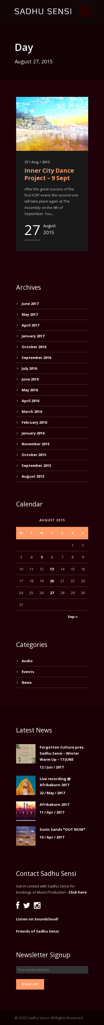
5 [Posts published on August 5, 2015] (42, 557)
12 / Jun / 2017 (52, 767)
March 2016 (32, 411)
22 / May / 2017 (52, 792)
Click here (78, 892)
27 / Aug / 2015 (37, 161)
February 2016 (34, 422)
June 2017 (30, 303)
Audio (27, 660)
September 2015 (36, 465)
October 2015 (34, 454)
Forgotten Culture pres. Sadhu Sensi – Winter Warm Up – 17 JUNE (62, 753)
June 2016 (30, 379)
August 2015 (33, 476)
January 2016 (33, 433)
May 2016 (30, 389)
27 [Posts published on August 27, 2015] (52, 592)
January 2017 (33, 335)
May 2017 (30, 314)
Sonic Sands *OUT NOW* (62, 829)
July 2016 (29, 368)
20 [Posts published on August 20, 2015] (52, 580)
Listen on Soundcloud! (37, 919)
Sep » (73, 616)
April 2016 (30, 400)
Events (28, 671)
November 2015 (35, 443)
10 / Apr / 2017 (52, 837)
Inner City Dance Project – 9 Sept (49, 174)
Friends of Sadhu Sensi (37, 931)
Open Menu (85, 11)
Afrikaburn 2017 (54, 804)
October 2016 (34, 346)
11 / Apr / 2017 (52, 812)
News (27, 682)
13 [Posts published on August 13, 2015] (52, 568)
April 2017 (30, 325)
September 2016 (36, 357)
